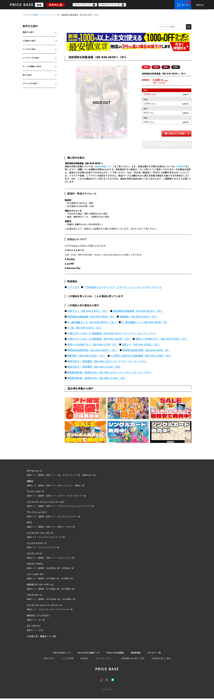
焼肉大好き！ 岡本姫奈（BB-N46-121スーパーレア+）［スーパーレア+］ (107, 361)
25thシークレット (65, 485)
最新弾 (41, 475)
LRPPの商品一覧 (53, 599)
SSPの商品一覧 (52, 578)
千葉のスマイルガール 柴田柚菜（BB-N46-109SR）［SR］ (99, 339)
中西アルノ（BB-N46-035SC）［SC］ (88, 311)
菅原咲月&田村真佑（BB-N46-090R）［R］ (146, 350)
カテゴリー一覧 (158, 652)
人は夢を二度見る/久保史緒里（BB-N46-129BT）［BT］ (141, 355)
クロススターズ (34, 594)
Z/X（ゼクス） (34, 625)
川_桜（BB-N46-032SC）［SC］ (85, 328)
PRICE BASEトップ (58, 652)
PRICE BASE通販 (30, 15)
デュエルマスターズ (37, 543)
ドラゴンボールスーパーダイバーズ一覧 (55, 609)
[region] (123, 5)
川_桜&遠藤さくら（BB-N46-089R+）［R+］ (92, 322)
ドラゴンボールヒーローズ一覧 (51, 537)
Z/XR (40, 630)
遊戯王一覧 (79, 485)
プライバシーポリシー (104, 658)
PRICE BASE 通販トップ (87, 652)
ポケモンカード (34, 470)
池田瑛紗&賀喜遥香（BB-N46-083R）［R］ (91, 316)
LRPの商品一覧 (68, 599)
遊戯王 (30, 481)
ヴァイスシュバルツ (37, 512)
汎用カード (50, 475)
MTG (29, 522)
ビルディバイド (46, 15)
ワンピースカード (35, 491)
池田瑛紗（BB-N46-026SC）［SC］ (138, 316)
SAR (59, 475)
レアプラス (73, 287)
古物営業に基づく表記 (161, 658)
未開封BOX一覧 (88, 475)
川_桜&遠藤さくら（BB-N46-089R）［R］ (144, 322)
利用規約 (181, 166)
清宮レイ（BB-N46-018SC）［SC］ (141, 344)
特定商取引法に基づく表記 (132, 658)
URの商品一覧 (67, 568)
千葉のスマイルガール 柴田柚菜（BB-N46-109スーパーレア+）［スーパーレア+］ (112, 333)
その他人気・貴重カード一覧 (41, 636)
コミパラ (61, 496)
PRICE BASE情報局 (115, 652)
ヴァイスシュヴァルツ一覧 (68, 516)
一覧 (57, 15)
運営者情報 (137, 652)
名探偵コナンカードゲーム (40, 584)
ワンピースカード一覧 (76, 496)
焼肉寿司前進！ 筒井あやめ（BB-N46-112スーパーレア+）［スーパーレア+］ (109, 372)
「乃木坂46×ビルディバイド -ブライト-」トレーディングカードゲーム (123, 287)
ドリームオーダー (36, 574)
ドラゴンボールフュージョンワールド (46, 501)
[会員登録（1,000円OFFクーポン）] (128, 37)
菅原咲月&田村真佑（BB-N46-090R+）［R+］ (92, 350)
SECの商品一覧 (52, 589)
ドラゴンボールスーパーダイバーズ (44, 605)
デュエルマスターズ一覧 (48, 547)
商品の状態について (104, 166)
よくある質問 (67, 658)
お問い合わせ (49, 658)
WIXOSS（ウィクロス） (39, 615)
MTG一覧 (71, 527)
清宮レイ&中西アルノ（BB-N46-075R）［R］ (92, 344)
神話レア (61, 527)
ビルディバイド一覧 (65, 558)
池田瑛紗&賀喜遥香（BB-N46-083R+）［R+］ (138, 311)
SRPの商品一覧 (67, 589)
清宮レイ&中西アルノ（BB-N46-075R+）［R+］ (162, 339)
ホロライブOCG (35, 563)
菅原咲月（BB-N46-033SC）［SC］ (86, 355)
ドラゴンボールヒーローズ (40, 532)
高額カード (31, 475)
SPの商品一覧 (67, 578)
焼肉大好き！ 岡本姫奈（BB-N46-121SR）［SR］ (94, 367)
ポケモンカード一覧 (71, 475)
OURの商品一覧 (52, 568)
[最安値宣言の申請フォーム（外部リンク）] (128, 46)
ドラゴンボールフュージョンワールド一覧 (75, 506)
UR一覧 (41, 620)
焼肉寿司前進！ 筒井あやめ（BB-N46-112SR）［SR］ (97, 378)
